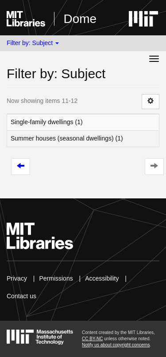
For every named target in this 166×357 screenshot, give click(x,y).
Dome (80, 19)
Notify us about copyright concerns (116, 344)
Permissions (56, 278)
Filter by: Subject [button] (33, 42)
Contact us (21, 296)
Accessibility (102, 278)
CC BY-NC (92, 338)
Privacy (17, 278)
